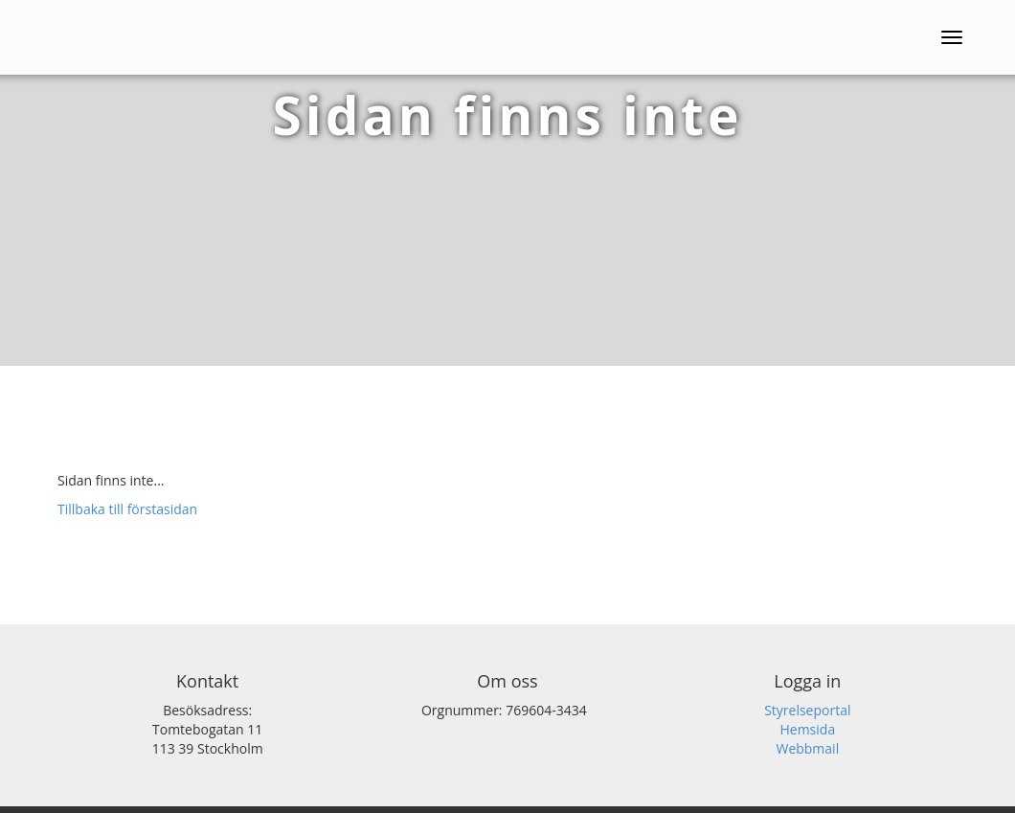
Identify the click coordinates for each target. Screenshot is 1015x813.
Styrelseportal (807, 710)
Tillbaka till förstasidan (127, 509)
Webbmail (807, 748)
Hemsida (807, 729)
